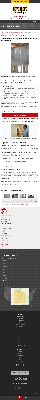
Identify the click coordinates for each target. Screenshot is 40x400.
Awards (20, 335)
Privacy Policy (23, 393)
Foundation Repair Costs (6, 221)
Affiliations (20, 341)
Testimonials (20, 351)
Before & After (20, 355)
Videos (20, 359)
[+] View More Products (33, 201)
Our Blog (20, 339)
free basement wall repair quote (14, 119)
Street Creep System (6, 238)
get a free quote (20, 373)
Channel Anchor (5, 240)
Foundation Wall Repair (11, 164)
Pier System (4, 225)
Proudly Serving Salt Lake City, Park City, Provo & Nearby (20, 18)
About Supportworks (5, 244)
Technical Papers (20, 333)
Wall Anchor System (6, 236)
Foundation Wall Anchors (11, 167)
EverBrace (4, 231)
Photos (20, 357)
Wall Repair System (5, 230)
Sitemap (34, 393)
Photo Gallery (3, 246)
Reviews (20, 353)
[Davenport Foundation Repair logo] (20, 9)
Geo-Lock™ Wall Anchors (18, 160)
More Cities (4, 280)
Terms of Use (29, 393)
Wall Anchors (4, 233)
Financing (20, 343)
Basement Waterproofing (20, 322)
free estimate (25, 204)
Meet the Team (20, 337)
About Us (20, 331)
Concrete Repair (20, 318)
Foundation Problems (5, 219)
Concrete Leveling (20, 320)
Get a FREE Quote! (20, 115)
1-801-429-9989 (20, 383)
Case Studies (20, 361)
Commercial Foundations (20, 324)
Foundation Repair (6, 215)
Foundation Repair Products (7, 223)
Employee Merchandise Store (20, 345)
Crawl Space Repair (20, 326)
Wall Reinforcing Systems (6, 228)
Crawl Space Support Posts (7, 226)
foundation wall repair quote (15, 181)
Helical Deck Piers (5, 242)
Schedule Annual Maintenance (20, 1)
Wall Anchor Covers (6, 235)
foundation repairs (5, 174)
